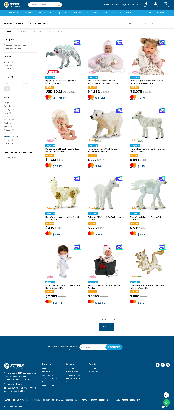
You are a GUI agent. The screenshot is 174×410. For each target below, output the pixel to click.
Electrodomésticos (72, 13)
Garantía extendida (49, 385)
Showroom (46, 372)
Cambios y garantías (72, 375)
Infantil (29, 13)
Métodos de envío (71, 372)
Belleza (53, 13)
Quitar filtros (57, 31)
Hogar (41, 13)
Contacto (45, 368)
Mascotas (116, 13)
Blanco (43, 31)
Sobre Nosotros (47, 375)
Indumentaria (133, 13)
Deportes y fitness (97, 13)
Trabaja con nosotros (49, 378)
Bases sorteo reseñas (49, 382)
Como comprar (70, 368)
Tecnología (14, 13)
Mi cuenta (92, 368)
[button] (58, 4)
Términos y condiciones (73, 382)
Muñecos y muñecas (25, 31)
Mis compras (93, 372)
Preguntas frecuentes (72, 378)
